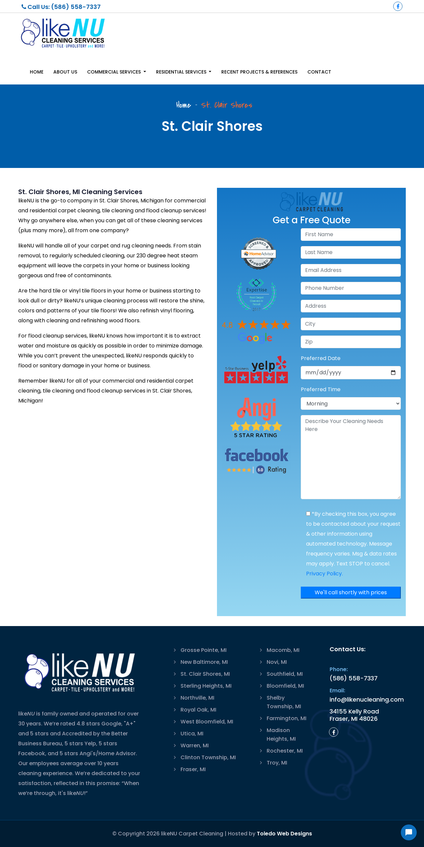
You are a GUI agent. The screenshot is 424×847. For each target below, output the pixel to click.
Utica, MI (192, 733)
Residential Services (182, 72)
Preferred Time (321, 389)
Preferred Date (321, 358)
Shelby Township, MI (284, 702)
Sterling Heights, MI (206, 686)
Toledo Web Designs (284, 833)
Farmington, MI (286, 718)
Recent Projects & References (259, 72)
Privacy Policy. (324, 573)
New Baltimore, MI (204, 662)
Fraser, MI (193, 769)
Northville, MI (197, 698)
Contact (319, 72)
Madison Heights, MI (281, 734)
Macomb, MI (283, 650)
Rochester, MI (285, 751)
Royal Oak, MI (198, 710)
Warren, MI (195, 745)
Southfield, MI (285, 674)
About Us (65, 72)
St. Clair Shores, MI (205, 674)
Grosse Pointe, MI (204, 650)
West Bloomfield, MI (207, 721)
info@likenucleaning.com (367, 699)
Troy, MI (277, 763)
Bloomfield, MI (285, 686)
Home (36, 72)
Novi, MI (277, 662)
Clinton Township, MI (208, 757)
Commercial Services (114, 72)
